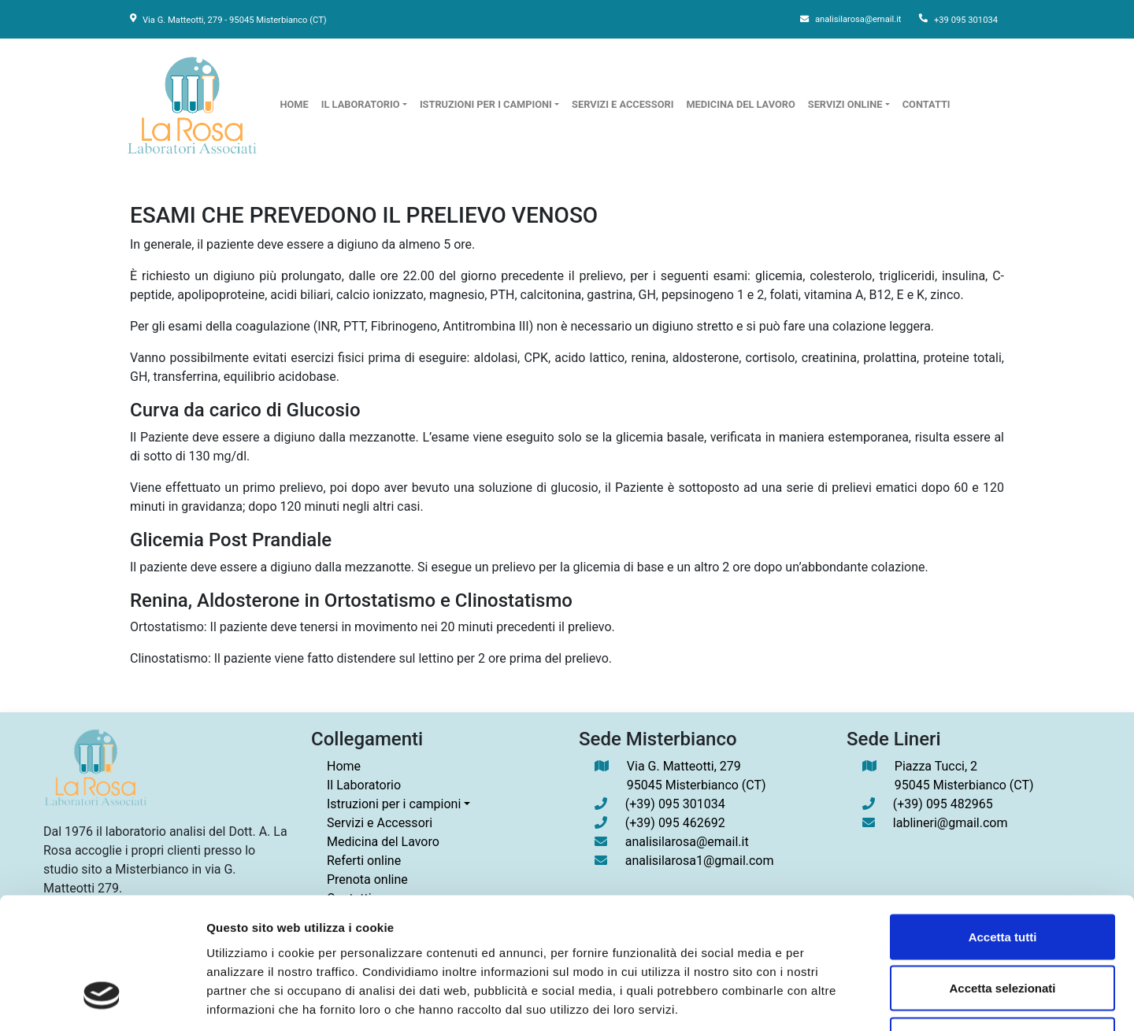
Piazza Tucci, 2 (964, 777)
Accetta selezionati (1002, 876)
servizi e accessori (622, 104)
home (294, 104)
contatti (926, 104)
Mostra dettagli (828, 1000)
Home (344, 766)
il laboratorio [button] (360, 104)
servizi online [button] (845, 104)
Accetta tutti (1003, 824)
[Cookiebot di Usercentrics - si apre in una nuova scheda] (102, 1000)
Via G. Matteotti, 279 (696, 777)
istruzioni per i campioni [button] (486, 104)
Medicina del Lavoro (740, 104)
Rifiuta (1002, 927)
